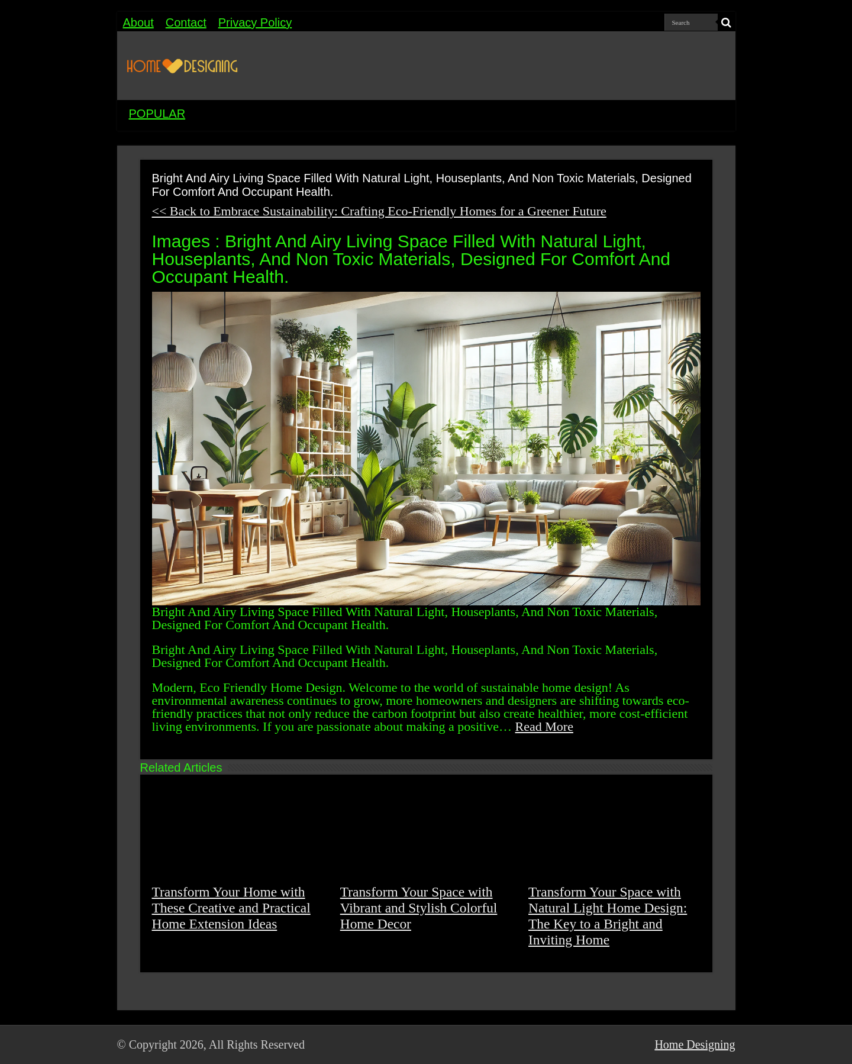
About (138, 22)
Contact (186, 22)
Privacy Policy (255, 22)
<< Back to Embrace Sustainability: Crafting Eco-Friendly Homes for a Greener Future (379, 211)
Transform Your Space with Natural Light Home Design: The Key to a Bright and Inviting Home (607, 915)
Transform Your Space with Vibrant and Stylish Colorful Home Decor (419, 907)
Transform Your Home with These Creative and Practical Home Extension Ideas (231, 907)
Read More (544, 726)
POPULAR (157, 113)
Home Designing (694, 1044)
